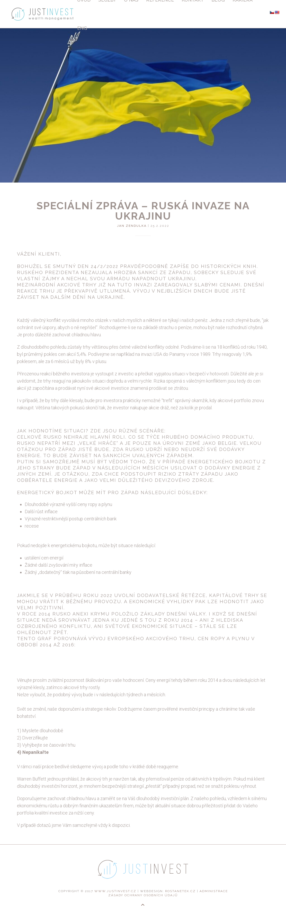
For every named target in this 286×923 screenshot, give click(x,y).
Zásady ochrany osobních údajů (143, 895)
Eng (82, 28)
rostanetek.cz (180, 891)
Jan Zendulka (132, 226)
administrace (214, 891)
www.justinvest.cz (115, 891)
